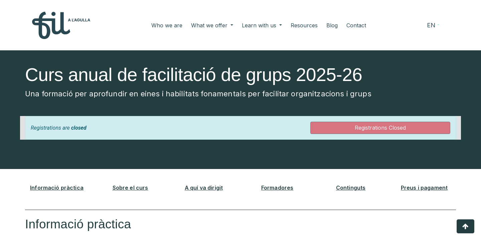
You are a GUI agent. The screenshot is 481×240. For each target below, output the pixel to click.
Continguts (351, 187)
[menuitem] (167, 25)
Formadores (277, 187)
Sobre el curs (130, 187)
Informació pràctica (57, 187)
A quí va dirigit (204, 187)
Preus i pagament (424, 187)
